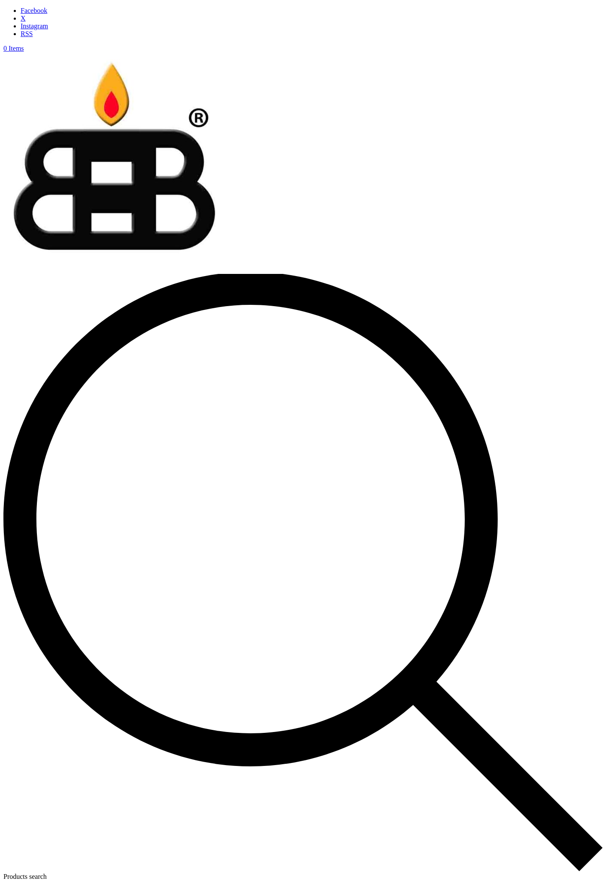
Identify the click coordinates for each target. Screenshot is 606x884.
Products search (25, 876)
